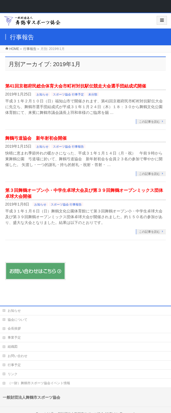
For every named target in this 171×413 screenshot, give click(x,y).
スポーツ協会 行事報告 (68, 146)
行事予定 (14, 365)
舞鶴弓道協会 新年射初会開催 (36, 138)
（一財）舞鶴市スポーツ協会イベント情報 (39, 383)
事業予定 (14, 337)
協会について (17, 320)
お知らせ (42, 94)
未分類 (92, 94)
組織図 (13, 347)
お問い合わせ (17, 356)
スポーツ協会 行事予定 (68, 94)
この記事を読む (149, 121)
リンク (13, 374)
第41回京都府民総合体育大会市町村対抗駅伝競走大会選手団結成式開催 (75, 86)
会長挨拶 (14, 328)
